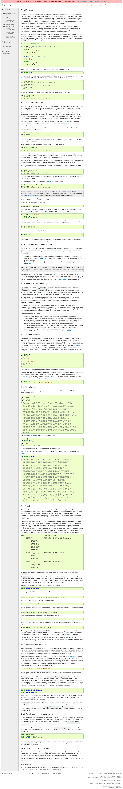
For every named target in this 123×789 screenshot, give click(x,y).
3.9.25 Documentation (43, 5)
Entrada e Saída (7, 48)
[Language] (19, 5)
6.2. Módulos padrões (9, 24)
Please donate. (118, 783)
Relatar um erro (6, 53)
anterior (105, 5)
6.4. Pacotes (7, 28)
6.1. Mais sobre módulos (10, 13)
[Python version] (34, 5)
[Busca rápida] (92, 5)
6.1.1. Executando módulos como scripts (10, 16)
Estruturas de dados (8, 42)
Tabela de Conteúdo (8, 10)
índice (119, 5)
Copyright (101, 776)
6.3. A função (9, 26)
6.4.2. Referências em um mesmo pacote (10, 34)
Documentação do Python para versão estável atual (92, 1)
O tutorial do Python (56, 5)
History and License (108, 780)
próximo (110, 5)
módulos (115, 5)
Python (5, 5)
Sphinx (116, 787)
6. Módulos (5, 12)
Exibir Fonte (5, 55)
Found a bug (117, 786)
